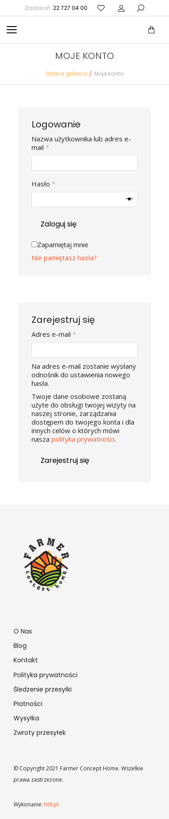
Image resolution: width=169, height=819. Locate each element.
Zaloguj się (59, 224)
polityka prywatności (82, 438)
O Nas (23, 631)
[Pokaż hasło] (129, 200)
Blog (20, 645)
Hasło (61, 184)
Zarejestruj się (65, 460)
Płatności (28, 703)
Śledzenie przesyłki (43, 689)
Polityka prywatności (46, 674)
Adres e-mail (71, 334)
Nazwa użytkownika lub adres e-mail (81, 143)
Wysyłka (26, 718)
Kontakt (26, 660)
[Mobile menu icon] (11, 29)
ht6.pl (51, 804)
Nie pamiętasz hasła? (64, 257)
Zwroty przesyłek (40, 732)
